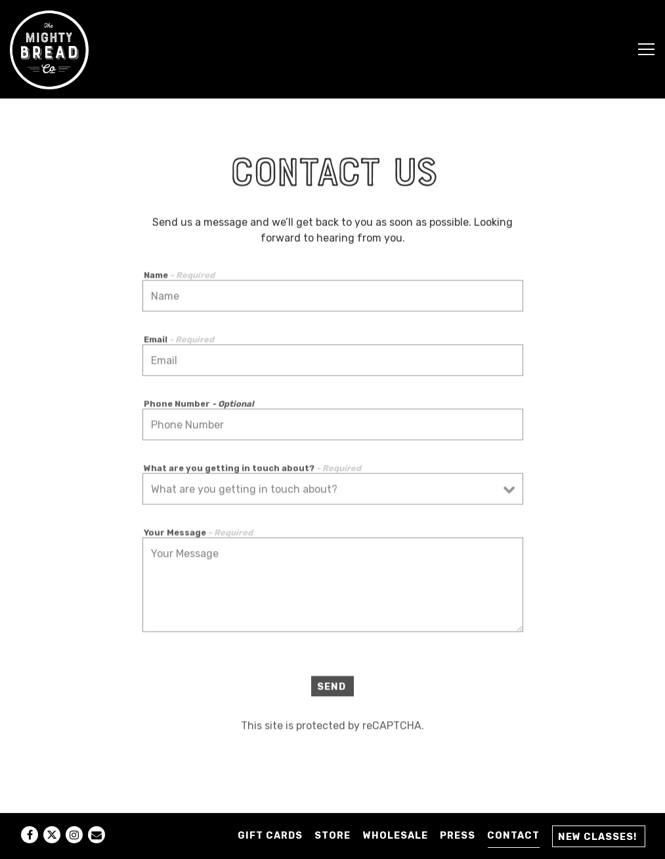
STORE (332, 835)
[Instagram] (74, 834)
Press (457, 835)
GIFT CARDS (270, 835)
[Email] (96, 834)
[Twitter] (51, 834)
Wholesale (395, 835)
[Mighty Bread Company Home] (49, 49)
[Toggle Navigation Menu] (646, 49)
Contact (513, 835)
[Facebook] (29, 834)
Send (331, 689)
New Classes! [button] (597, 837)
